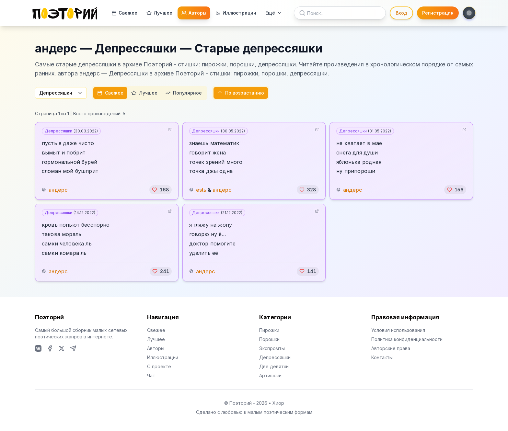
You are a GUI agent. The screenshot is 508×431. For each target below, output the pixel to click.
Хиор (278, 403)
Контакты (382, 357)
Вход (401, 13)
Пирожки (269, 330)
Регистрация (438, 13)
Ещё (273, 13)
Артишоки (270, 375)
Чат (151, 375)
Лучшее (159, 13)
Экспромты (272, 348)
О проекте (159, 366)
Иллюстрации (235, 13)
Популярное (183, 93)
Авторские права (390, 348)
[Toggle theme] (469, 12)
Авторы (193, 13)
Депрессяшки (61, 93)
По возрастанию (240, 93)
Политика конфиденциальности (407, 339)
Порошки (269, 339)
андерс (58, 190)
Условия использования (398, 330)
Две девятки (274, 366)
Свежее (124, 13)
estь (201, 190)
